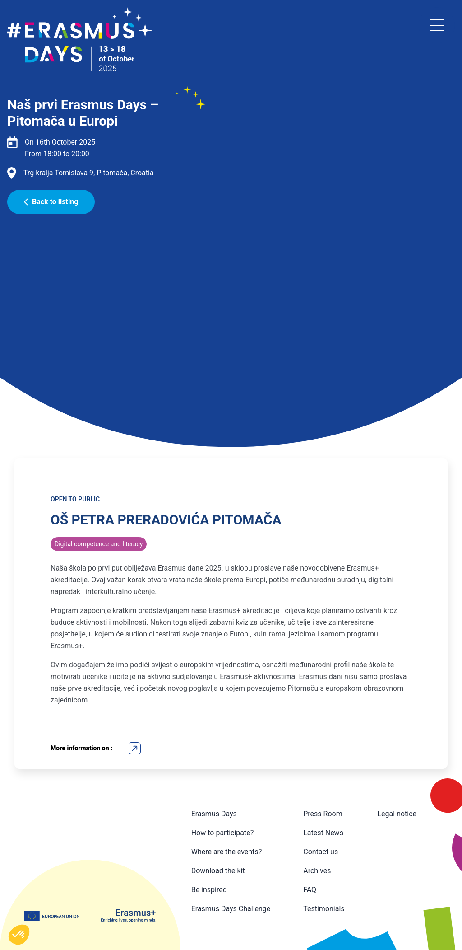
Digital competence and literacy (99, 544)
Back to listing (51, 201)
